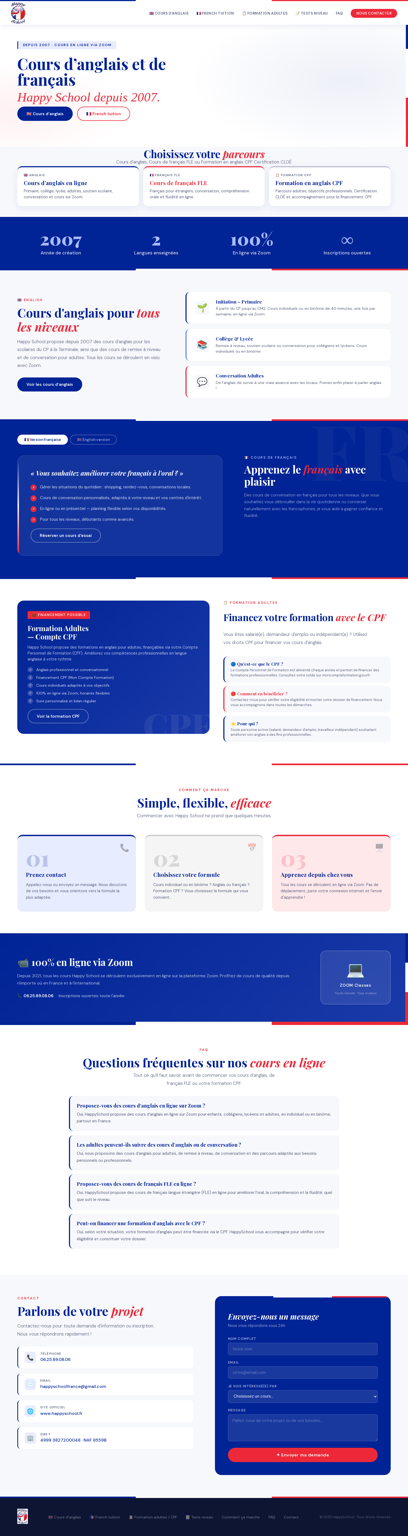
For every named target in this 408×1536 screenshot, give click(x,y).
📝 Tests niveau (312, 13)
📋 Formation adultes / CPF (153, 1517)
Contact (291, 1517)
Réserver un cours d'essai (66, 535)
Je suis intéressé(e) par (252, 1386)
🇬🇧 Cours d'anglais (169, 13)
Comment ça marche (241, 1517)
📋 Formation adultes (265, 13)
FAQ (339, 13)
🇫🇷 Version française (42, 439)
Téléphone (50, 1354)
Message (237, 1410)
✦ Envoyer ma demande (302, 1455)
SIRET (45, 1434)
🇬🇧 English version (93, 439)
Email (45, 1381)
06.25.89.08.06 (55, 1359)
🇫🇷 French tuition (215, 13)
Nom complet (242, 1339)
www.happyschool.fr (61, 1413)
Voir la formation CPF (58, 716)
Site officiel (52, 1407)
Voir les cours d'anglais (49, 384)
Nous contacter (374, 13)
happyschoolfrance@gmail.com (73, 1386)
